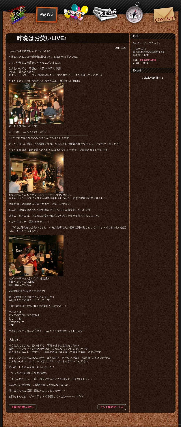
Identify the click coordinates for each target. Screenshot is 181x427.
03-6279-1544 (148, 59)
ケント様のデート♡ (111, 407)
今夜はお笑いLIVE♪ (22, 407)
